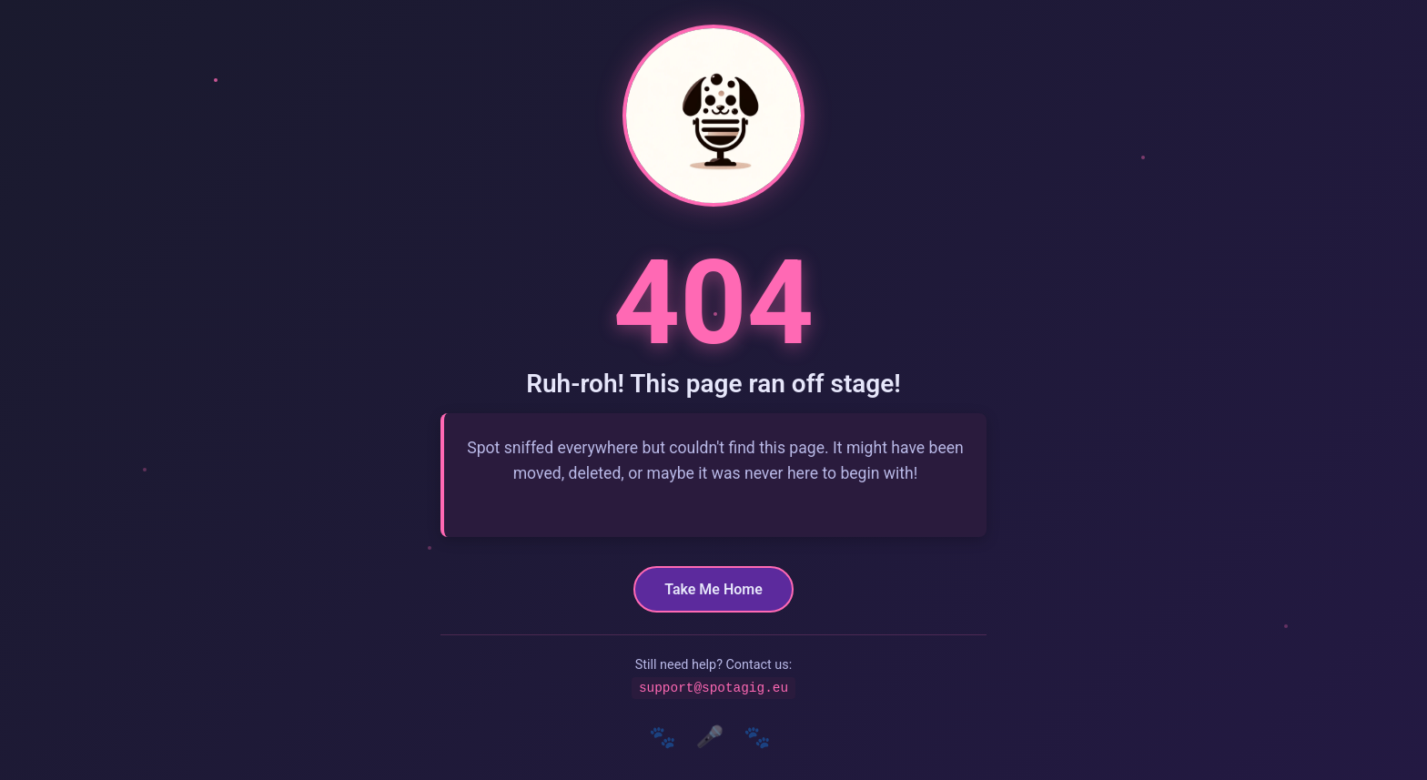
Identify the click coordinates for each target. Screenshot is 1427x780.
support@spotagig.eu (713, 687)
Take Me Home (713, 588)
